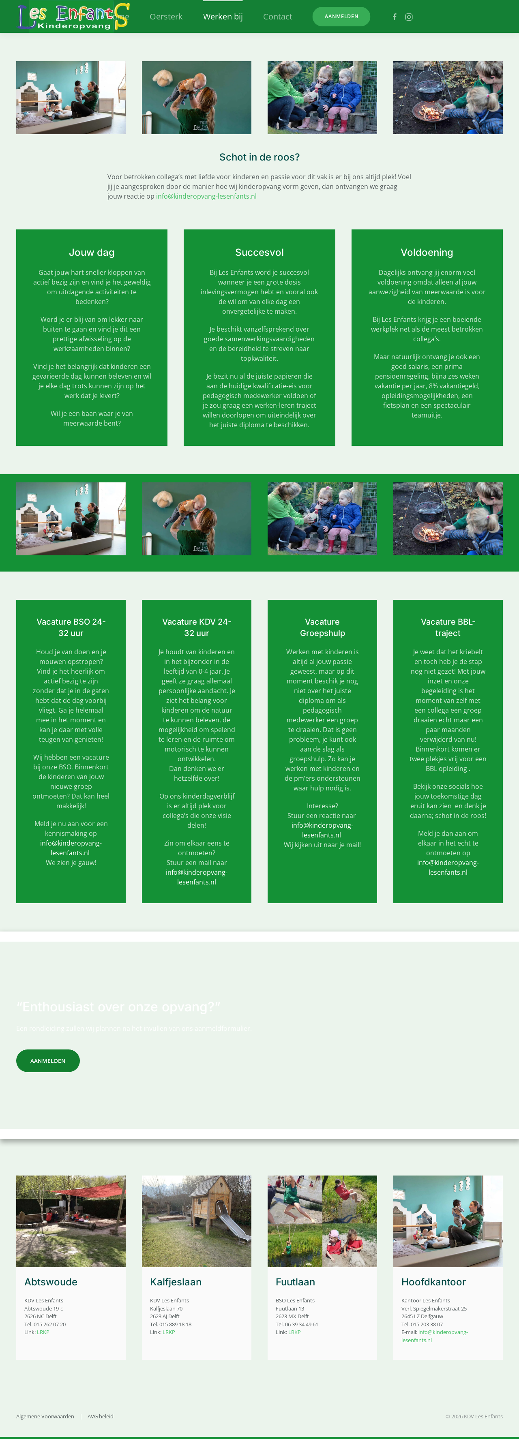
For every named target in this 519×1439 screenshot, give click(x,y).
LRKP (43, 1332)
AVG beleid (101, 1416)
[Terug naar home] (73, 16)
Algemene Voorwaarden (45, 1416)
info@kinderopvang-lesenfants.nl (206, 196)
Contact (277, 16)
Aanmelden (341, 16)
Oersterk (166, 16)
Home (117, 16)
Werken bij (223, 16)
